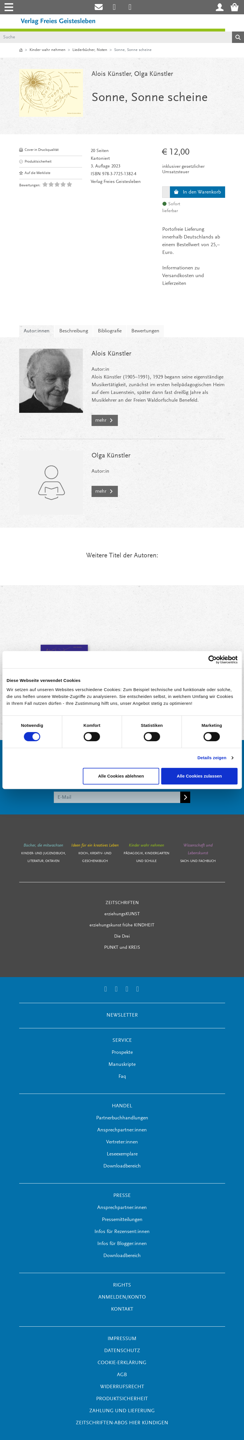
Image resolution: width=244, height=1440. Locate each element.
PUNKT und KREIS (122, 947)
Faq (122, 1076)
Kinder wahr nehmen (47, 50)
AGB (122, 1375)
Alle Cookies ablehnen (121, 776)
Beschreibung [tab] (73, 331)
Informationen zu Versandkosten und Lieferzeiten (183, 276)
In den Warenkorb (197, 192)
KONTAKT (122, 1309)
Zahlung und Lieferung (122, 1411)
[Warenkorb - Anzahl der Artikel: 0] (236, 7)
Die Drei (122, 936)
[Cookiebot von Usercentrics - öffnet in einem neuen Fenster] (212, 659)
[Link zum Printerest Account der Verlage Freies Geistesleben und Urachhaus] (130, 7)
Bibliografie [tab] (110, 331)
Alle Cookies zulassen (199, 776)
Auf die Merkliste (35, 173)
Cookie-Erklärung (122, 1363)
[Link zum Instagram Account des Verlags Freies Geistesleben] (114, 7)
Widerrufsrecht (122, 1387)
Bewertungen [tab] (145, 331)
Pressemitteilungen (122, 1219)
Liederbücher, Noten (89, 50)
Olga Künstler (153, 74)
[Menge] (166, 192)
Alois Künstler (111, 74)
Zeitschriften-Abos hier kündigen (122, 1423)
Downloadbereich (122, 1166)
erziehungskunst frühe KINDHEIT (122, 925)
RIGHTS (122, 1285)
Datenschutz (122, 1351)
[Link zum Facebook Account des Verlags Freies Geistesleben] (126, 989)
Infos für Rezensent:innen (122, 1231)
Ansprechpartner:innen (122, 1130)
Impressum (122, 1339)
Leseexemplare (122, 1154)
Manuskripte (122, 1064)
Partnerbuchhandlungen (122, 1118)
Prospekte (122, 1052)
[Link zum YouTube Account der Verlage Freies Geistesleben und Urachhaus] (137, 989)
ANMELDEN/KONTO (122, 1297)
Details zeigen (211, 757)
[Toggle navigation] (8, 7)
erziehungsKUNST (122, 914)
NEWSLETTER (122, 1015)
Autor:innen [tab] (36, 331)
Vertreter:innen (122, 1142)
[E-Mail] (117, 797)
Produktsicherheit (35, 161)
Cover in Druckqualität (39, 150)
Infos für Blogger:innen (122, 1243)
